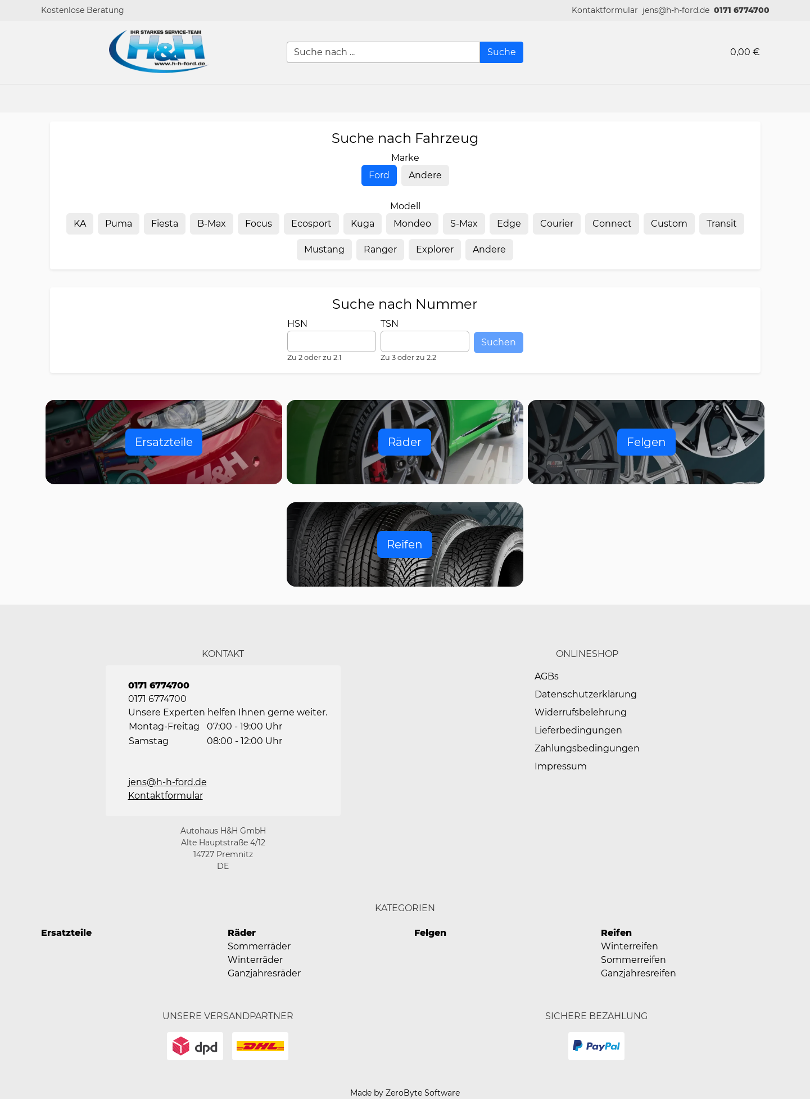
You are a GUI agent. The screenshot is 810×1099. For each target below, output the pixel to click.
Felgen (430, 932)
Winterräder (255, 959)
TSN (390, 323)
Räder (242, 932)
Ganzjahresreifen (638, 973)
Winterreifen (629, 946)
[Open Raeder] (404, 442)
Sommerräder (259, 946)
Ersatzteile (66, 932)
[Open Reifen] (404, 544)
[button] (605, 10)
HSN (297, 323)
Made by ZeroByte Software (405, 1093)
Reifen (616, 932)
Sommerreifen (633, 959)
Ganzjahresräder (264, 973)
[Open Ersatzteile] (163, 442)
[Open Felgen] (646, 442)
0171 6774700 (742, 10)
